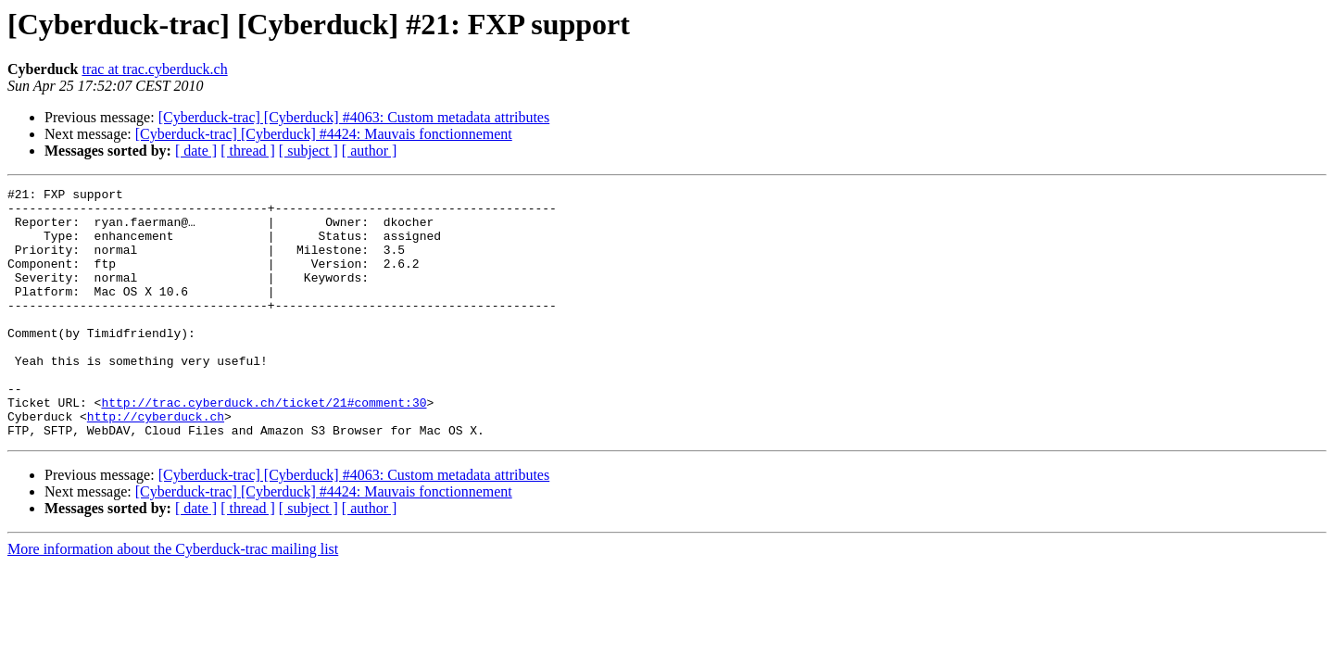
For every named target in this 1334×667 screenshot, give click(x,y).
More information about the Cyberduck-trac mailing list (172, 599)
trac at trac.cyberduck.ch (154, 69)
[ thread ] (247, 150)
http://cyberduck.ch (155, 463)
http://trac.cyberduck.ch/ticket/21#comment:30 (263, 446)
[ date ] (196, 150)
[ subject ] (308, 150)
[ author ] (369, 150)
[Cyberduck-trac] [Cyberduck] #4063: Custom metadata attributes (354, 117)
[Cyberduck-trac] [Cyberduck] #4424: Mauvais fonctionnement (323, 134)
